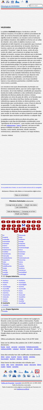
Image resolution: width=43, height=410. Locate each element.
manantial (6, 241)
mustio (5, 311)
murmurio (6, 291)
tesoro (19, 357)
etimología (19, 365)
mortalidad (22, 272)
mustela (5, 305)
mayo (12, 365)
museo (5, 299)
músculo (6, 297)
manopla (6, 243)
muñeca (5, 280)
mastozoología (24, 248)
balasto (25, 357)
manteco (30, 349)
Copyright (18, 383)
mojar (5, 268)
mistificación (7, 266)
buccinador (5, 359)
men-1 (19, 125)
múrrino (5, 293)
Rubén (9, 367)
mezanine (6, 260)
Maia (20, 237)
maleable (6, 239)
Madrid (5, 237)
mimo (21, 262)
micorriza (22, 260)
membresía (7, 254)
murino (21, 287)
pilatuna (19, 359)
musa (21, 293)
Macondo (22, 235)
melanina (22, 252)
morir (8, 347)
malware (22, 239)
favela (3, 347)
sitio (7, 365)
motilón (5, 274)
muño (5, 285)
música (5, 301)
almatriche (37, 349)
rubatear (16, 349)
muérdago (22, 274)
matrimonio (7, 250)
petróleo (32, 357)
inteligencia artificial (23, 389)
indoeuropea (11, 125)
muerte (13, 357)
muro (21, 291)
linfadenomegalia (32, 347)
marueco (6, 248)
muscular (22, 295)
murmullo (22, 289)
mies (4, 262)
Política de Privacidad (7, 383)
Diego (39, 365)
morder (5, 272)
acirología (21, 347)
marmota (22, 246)
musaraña (6, 295)
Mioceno (6, 264)
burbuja (12, 359)
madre (3, 367)
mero (20, 256)
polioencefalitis (6, 349)
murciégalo (22, 285)
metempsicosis (24, 258)
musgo (21, 299)
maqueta (22, 243)
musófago (22, 303)
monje (5, 270)
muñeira (22, 280)
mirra (21, 264)
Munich (5, 282)
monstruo (22, 270)
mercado (6, 256)
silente (25, 359)
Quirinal (22, 349)
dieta (2, 357)
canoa (8, 357)
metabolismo (7, 258)
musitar (21, 301)
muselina (22, 297)
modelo (21, 266)
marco (5, 246)
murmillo (6, 289)
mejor (3, 365)
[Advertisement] (21, 18)
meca (21, 250)
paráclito (15, 367)
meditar (5, 252)
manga (21, 241)
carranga (14, 347)
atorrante (32, 365)
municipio (22, 282)
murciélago (7, 287)
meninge (22, 254)
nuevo (26, 365)
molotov (22, 268)
